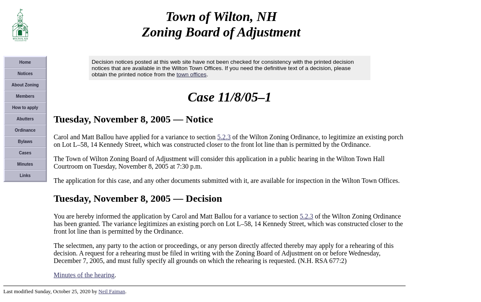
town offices (191, 74)
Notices (25, 73)
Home (25, 62)
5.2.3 (224, 137)
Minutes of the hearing (84, 275)
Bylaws (25, 141)
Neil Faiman (111, 291)
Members (25, 96)
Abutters (25, 119)
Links (25, 175)
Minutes (25, 164)
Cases (25, 153)
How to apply (25, 107)
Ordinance (25, 130)
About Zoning (25, 85)
